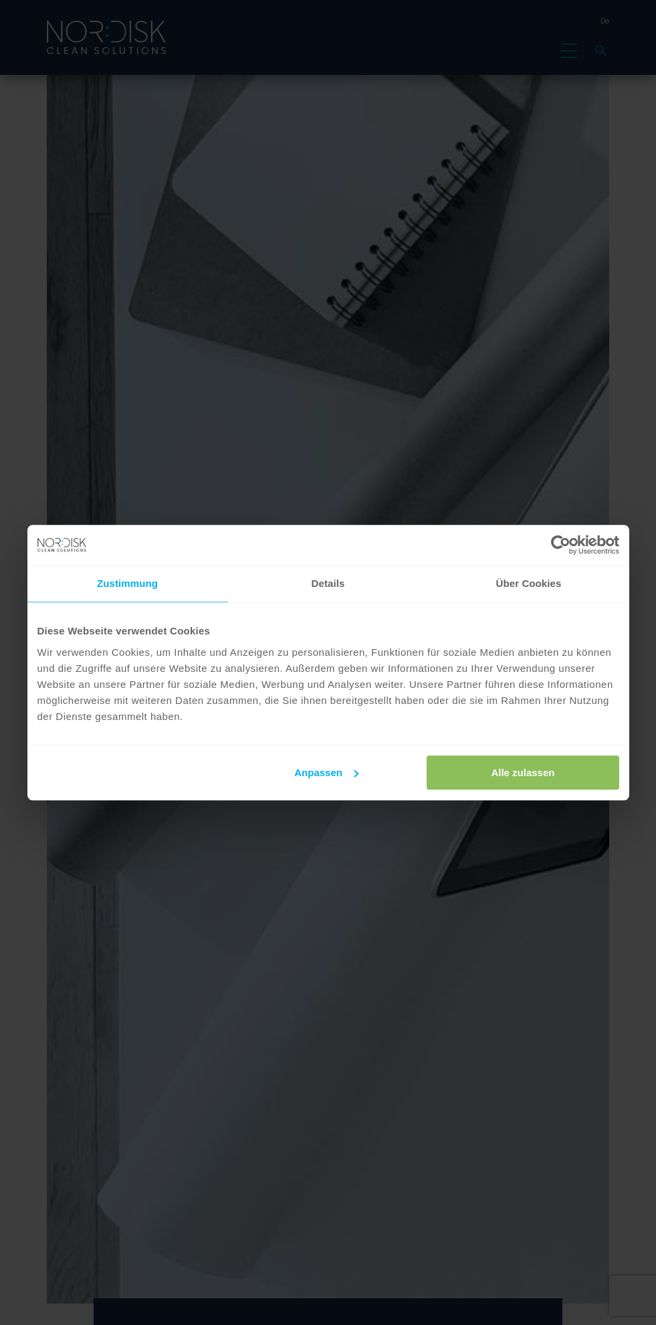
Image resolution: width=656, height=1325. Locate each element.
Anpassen (326, 772)
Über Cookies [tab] (529, 583)
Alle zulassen (522, 772)
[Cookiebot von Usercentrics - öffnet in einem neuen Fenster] (560, 545)
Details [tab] (328, 583)
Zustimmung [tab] (127, 583)
